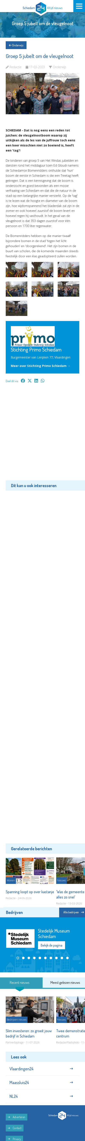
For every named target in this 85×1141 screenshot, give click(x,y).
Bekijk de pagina (51, 945)
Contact (14, 1128)
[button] (18, 958)
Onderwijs (16, 45)
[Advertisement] (42, 434)
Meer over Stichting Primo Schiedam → (40, 366)
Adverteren (16, 1117)
